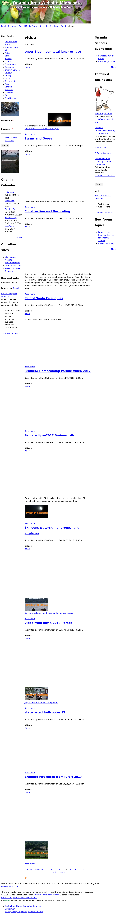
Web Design (10, 98)
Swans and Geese (38, 138)
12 (84, 869)
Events (64, 26)
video (27, 67)
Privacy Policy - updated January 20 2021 (24, 912)
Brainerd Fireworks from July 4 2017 (53, 777)
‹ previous (40, 869)
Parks (7, 78)
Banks (7, 56)
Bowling (8, 59)
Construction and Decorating (47, 211)
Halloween (9, 192)
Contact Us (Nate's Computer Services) (23, 906)
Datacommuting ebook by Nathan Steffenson (103, 161)
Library (8, 75)
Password (7, 129)
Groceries (9, 67)
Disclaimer (10, 909)
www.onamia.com (9, 886)
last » (62, 872)
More (113, 67)
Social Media (25, 26)
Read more (30, 134)
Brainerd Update (12, 263)
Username (7, 121)
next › (55, 872)
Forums (35, 26)
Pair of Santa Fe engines (44, 298)
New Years (9, 226)
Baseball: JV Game (106, 61)
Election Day (11, 209)
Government (10, 64)
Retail (7, 84)
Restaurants (10, 81)
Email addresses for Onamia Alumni (106, 238)
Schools (8, 87)
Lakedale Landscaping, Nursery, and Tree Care (105, 130)
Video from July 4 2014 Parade (49, 623)
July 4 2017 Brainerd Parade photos (41, 702)
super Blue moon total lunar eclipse (53, 51)
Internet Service (12, 70)
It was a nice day (106, 243)
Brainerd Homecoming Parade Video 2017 (58, 371)
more (19, 237)
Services (9, 90)
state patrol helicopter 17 (45, 712)
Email (3, 26)
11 (79, 869)
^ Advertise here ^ (104, 153)
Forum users (104, 232)
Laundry (8, 73)
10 (74, 869)
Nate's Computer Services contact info (19, 898)
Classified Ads (46, 26)
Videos (71, 26)
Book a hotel (100, 147)
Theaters (9, 92)
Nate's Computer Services (47, 895)
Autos (7, 53)
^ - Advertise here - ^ (11, 333)
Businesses (12, 26)
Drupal (16, 288)
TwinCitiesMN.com (13, 265)
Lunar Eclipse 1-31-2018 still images (42, 129)
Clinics (8, 61)
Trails (7, 95)
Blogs (56, 26)
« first (30, 869)
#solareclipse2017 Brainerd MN (49, 435)
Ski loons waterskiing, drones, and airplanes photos (49, 613)
